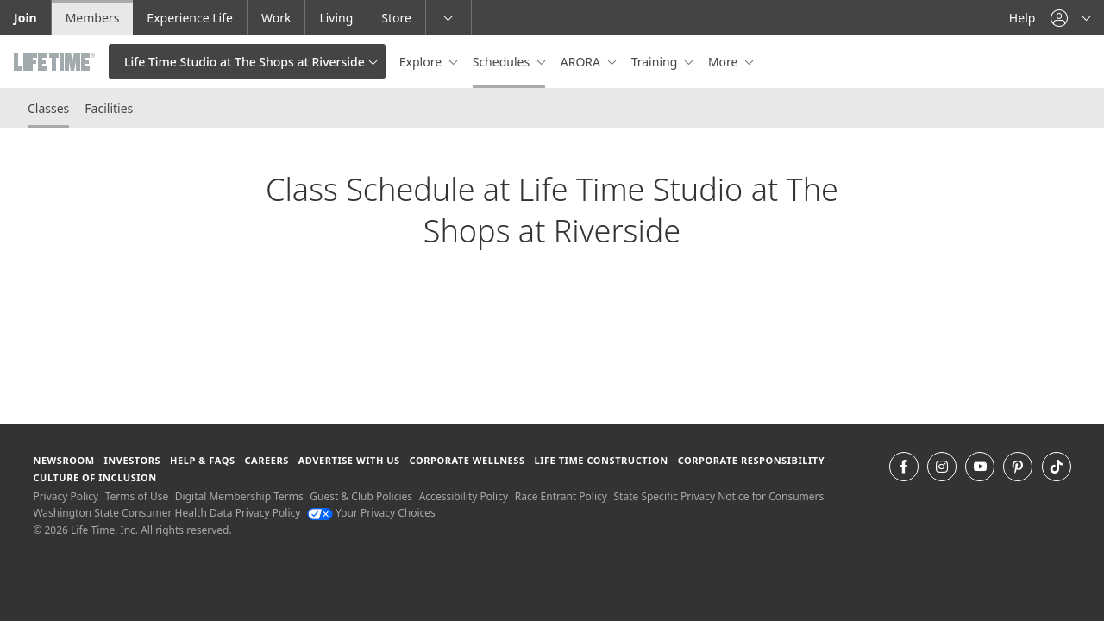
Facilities (109, 108)
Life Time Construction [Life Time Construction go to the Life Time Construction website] (601, 460)
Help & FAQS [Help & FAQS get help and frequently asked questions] (202, 460)
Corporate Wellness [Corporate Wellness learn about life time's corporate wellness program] (467, 460)
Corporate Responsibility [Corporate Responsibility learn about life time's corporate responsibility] (751, 460)
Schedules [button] (503, 61)
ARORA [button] (582, 61)
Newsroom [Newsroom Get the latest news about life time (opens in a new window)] (63, 460)
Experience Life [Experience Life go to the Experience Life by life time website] (190, 17)
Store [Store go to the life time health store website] (396, 17)
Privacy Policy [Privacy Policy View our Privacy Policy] (65, 496)
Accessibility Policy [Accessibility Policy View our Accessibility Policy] (463, 496)
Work (276, 17)
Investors (132, 460)
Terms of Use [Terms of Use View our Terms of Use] (136, 496)
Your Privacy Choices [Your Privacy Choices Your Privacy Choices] (371, 512)
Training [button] (656, 61)
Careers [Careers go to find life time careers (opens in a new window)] (266, 460)
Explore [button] (422, 61)
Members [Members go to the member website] (93, 17)
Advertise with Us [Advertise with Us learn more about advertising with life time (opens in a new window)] (349, 460)
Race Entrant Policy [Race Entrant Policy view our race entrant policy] (561, 496)
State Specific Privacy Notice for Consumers (719, 496)
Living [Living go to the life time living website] (336, 17)
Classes (48, 108)
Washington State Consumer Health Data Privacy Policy (166, 512)
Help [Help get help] (1022, 17)
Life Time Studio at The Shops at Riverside (244, 61)
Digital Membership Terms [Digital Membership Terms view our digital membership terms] (239, 496)
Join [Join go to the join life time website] (25, 17)
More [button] (724, 61)
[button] (1070, 18)
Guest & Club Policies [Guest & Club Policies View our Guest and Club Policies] (361, 496)
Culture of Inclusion (94, 477)
